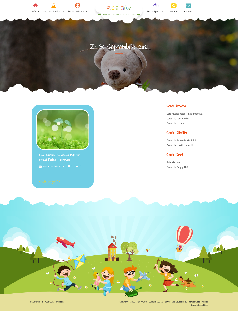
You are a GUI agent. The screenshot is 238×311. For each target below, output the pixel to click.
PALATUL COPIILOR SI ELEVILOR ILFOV (119, 14)
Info (34, 11)
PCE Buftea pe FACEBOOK (42, 301)
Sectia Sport (153, 11)
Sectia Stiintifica (51, 11)
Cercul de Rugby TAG (177, 167)
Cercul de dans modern (178, 118)
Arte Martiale (173, 162)
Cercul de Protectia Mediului (181, 140)
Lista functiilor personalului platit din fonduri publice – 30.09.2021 (59, 157)
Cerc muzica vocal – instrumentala (184, 113)
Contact (188, 11)
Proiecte (60, 301)
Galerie (173, 11)
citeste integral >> (49, 181)
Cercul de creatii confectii (180, 145)
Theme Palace (194, 301)
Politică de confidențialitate (199, 303)
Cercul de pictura (175, 123)
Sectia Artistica (76, 11)
